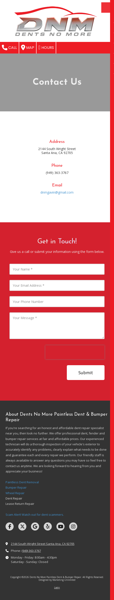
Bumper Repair (16, 487)
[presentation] (75, 352)
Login (57, 587)
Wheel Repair (15, 493)
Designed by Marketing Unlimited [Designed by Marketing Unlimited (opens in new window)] (57, 579)
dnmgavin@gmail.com (57, 192)
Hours (46, 47)
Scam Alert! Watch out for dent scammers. (35, 514)
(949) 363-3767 (31, 551)
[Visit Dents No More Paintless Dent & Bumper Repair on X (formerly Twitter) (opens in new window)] (22, 526)
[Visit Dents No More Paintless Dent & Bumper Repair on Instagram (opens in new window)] (73, 526)
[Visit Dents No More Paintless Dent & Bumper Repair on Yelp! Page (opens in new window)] (48, 526)
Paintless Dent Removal (22, 482)
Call (9, 47)
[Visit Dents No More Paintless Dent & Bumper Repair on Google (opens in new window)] (35, 526)
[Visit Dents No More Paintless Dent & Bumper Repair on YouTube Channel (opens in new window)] (60, 526)
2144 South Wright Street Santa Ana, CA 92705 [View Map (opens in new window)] (42, 544)
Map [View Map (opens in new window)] (27, 47)
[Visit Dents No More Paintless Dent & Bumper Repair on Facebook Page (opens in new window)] (10, 526)
